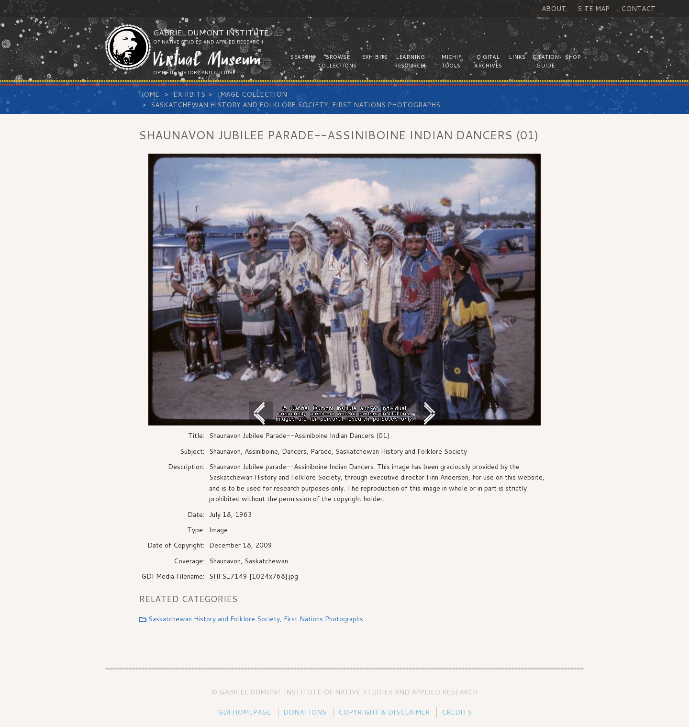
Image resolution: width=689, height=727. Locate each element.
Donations (304, 712)
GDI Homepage (244, 712)
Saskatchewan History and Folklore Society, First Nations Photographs (295, 105)
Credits (457, 712)
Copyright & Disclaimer (384, 712)
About (554, 8)
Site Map (594, 8)
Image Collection (252, 94)
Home (149, 94)
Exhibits (189, 94)
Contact (638, 8)
